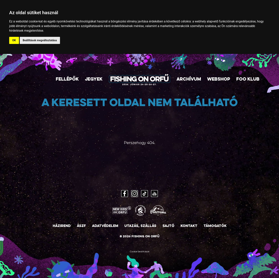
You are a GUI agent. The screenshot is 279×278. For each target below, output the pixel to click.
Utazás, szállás (140, 226)
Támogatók (215, 226)
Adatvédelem (105, 226)
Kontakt (189, 226)
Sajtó (168, 226)
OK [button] (14, 40)
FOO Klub (247, 79)
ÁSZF (81, 226)
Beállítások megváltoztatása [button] (40, 40)
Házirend (62, 226)
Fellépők (67, 79)
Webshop (218, 79)
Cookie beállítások (139, 251)
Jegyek (94, 79)
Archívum (188, 79)
